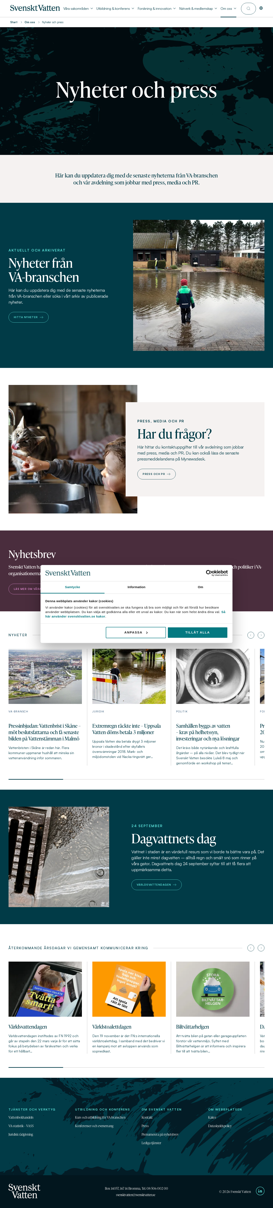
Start (13, 22)
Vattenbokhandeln (21, 1117)
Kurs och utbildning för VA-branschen (100, 1117)
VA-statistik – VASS (21, 1126)
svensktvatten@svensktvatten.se (135, 1194)
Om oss (30, 22)
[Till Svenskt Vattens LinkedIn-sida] (260, 1192)
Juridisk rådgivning (21, 1134)
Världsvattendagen (156, 884)
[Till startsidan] (35, 9)
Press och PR (156, 474)
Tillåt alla (197, 632)
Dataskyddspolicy (220, 1126)
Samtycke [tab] (72, 587)
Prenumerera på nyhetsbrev (160, 1134)
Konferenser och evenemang (94, 1126)
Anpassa (136, 632)
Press (145, 1126)
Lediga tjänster (151, 1143)
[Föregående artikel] (250, 635)
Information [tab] (136, 587)
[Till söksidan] (248, 8)
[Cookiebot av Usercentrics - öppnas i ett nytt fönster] (209, 573)
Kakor (212, 1117)
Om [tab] (200, 587)
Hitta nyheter (28, 317)
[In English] (261, 8)
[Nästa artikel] (261, 635)
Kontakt (147, 1117)
